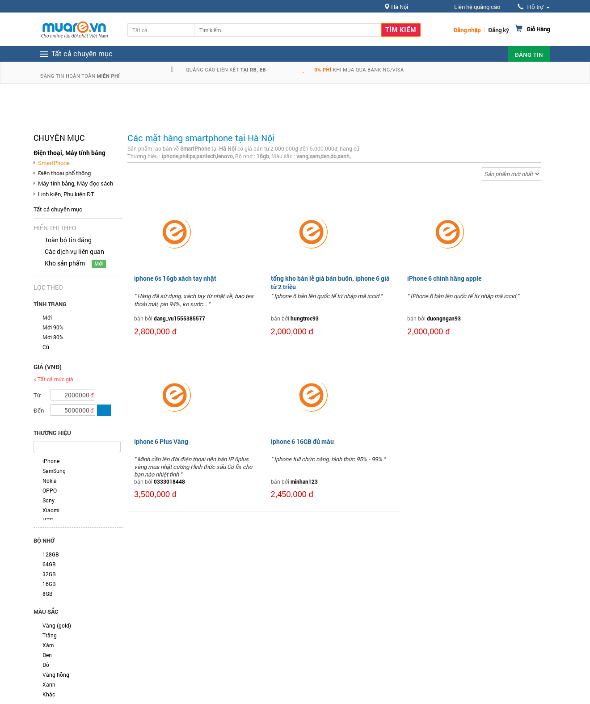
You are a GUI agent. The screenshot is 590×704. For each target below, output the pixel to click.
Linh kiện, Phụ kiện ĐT (66, 194)
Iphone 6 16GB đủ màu (302, 441)
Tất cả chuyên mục (58, 209)
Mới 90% (52, 327)
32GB (49, 574)
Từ (37, 395)
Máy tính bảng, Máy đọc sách (75, 183)
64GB (49, 564)
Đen (47, 654)
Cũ (45, 346)
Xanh (48, 684)
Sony (48, 500)
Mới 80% (52, 337)
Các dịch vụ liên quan (74, 251)
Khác (48, 694)
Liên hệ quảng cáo (477, 7)
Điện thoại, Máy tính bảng (69, 152)
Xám (48, 645)
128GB (50, 554)
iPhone (50, 460)
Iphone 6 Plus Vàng (161, 441)
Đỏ (45, 664)
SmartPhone (54, 163)
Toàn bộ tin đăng (68, 240)
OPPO (49, 490)
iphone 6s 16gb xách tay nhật (175, 278)
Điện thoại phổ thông (64, 173)
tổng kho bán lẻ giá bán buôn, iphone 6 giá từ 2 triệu (330, 282)
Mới (47, 317)
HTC (47, 519)
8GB (47, 593)
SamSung (54, 470)
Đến (39, 410)
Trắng (49, 635)
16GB (49, 583)
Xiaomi (50, 510)
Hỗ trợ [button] (534, 7)
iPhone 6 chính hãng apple (444, 278)
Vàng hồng (55, 674)
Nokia (49, 480)
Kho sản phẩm (65, 263)
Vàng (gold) (56, 625)
